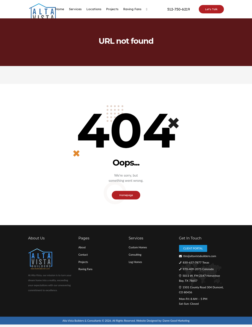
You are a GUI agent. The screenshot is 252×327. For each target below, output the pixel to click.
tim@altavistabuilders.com (198, 257)
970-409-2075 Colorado (199, 270)
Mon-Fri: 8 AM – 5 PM (194, 301)
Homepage (126, 195)
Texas (207, 264)
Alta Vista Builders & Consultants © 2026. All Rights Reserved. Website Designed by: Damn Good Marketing (126, 322)
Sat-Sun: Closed (189, 306)
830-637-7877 (193, 264)
